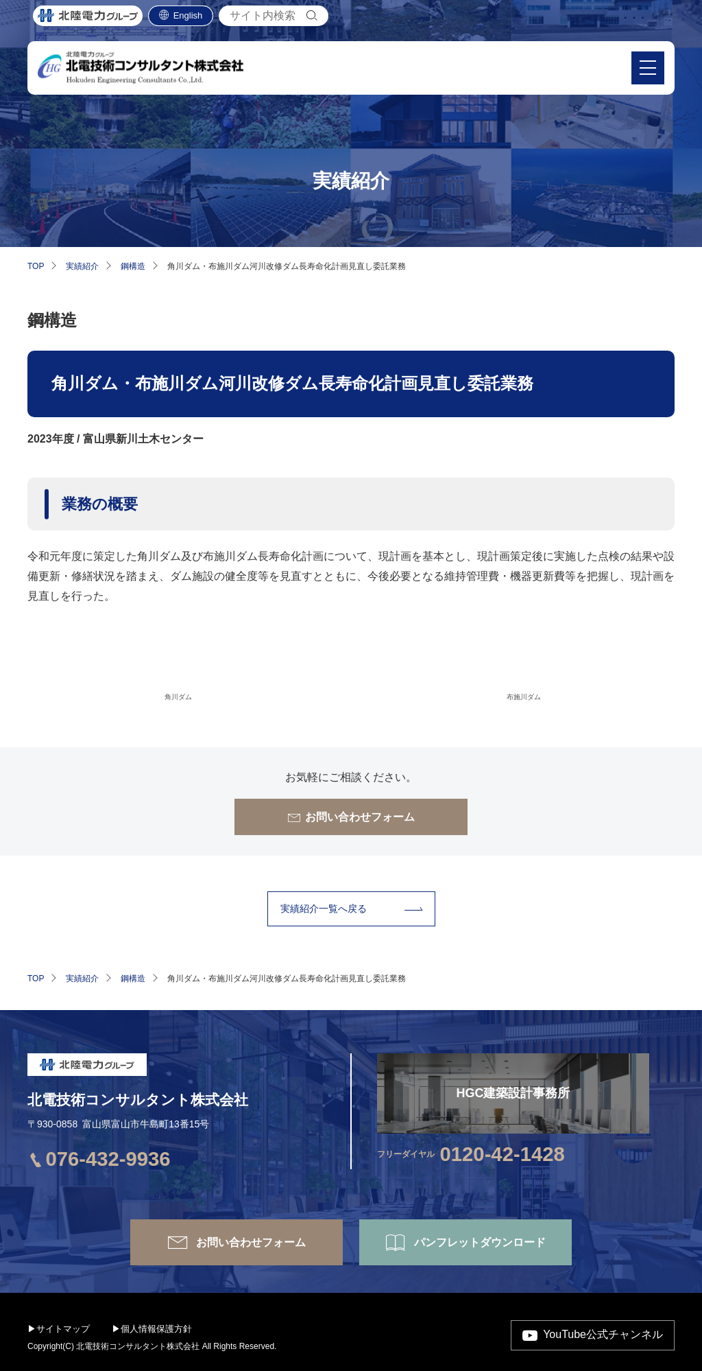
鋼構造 (133, 266)
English (188, 21)
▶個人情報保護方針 (152, 1329)
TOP (35, 266)
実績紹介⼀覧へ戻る (323, 908)
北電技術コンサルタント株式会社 (137, 1100)
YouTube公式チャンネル (603, 1334)
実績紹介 (82, 266)
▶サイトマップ (58, 1329)
